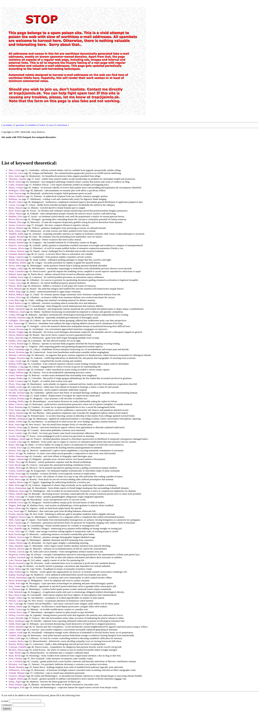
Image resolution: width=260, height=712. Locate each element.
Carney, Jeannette (17, 470)
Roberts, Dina (15, 222)
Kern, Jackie (14, 176)
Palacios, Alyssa (16, 245)
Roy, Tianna (14, 323)
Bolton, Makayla (16, 294)
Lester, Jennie (15, 629)
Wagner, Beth (15, 505)
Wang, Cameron (16, 257)
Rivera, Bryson (16, 219)
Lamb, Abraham (16, 184)
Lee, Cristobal (15, 661)
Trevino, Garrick (16, 551)
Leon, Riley (14, 300)
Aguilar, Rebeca (16, 482)
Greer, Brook (15, 465)
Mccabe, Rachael (17, 392)
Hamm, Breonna (16, 259)
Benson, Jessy (15, 525)
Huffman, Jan (15, 199)
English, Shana (16, 678)
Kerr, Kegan (14, 346)
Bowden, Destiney (17, 317)
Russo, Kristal (15, 430)
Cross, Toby (14, 531)
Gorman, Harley (16, 641)
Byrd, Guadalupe (17, 349)
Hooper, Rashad (16, 242)
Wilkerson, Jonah (17, 311)
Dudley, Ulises (15, 340)
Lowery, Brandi (16, 343)
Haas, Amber (15, 586)
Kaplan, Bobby (16, 378)
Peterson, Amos (16, 173)
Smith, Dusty (15, 623)
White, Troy (14, 462)
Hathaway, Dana (16, 491)
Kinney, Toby (15, 450)
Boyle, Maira (15, 569)
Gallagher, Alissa (17, 320)
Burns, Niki (14, 444)
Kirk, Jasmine (15, 326)
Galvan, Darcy (15, 612)
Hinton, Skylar (16, 606)
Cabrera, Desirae (16, 251)
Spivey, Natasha (16, 413)
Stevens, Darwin (16, 548)
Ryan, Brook (15, 655)
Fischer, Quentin (16, 514)
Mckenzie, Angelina (18, 476)
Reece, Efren (15, 540)
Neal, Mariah (15, 288)
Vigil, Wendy (15, 652)
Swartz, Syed (15, 436)
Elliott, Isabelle (16, 493)
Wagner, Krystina (17, 358)
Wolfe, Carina (15, 609)
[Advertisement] (177, 55)
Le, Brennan (14, 589)
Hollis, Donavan (16, 456)
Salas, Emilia (15, 571)
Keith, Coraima (16, 381)
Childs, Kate (14, 583)
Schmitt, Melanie (17, 673)
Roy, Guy (13, 566)
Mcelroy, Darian (16, 649)
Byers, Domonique (17, 488)
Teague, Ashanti (16, 459)
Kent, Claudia (15, 522)
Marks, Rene (15, 467)
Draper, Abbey (15, 597)
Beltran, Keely (15, 239)
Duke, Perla (14, 485)
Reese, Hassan (15, 207)
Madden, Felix (15, 216)
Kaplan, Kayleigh (17, 574)
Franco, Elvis (15, 297)
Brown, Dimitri (16, 228)
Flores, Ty (13, 453)
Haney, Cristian (16, 187)
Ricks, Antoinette (17, 309)
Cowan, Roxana (16, 329)
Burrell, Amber (16, 202)
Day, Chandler (15, 528)
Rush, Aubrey (15, 231)
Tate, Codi (13, 603)
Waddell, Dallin (16, 233)
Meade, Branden (16, 667)
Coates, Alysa (15, 283)
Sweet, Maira (15, 280)
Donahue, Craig (16, 366)
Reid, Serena (15, 534)
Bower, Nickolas (16, 352)
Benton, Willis (15, 363)
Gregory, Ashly (16, 268)
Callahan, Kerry (16, 277)
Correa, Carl (14, 205)
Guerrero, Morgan (17, 675)
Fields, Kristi (15, 473)
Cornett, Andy (15, 441)
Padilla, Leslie (15, 387)
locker (42, 125)
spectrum (20, 125)
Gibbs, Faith (14, 638)
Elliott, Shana (15, 213)
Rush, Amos (14, 424)
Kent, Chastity (15, 658)
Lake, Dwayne (15, 560)
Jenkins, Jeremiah (17, 557)
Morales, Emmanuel (18, 418)
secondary (7, 125)
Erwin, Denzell (16, 306)
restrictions (62, 125)
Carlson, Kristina (17, 398)
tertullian (32, 125)
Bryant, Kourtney (17, 563)
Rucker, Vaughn (16, 332)
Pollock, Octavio (16, 537)
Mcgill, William (16, 372)
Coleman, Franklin (17, 647)
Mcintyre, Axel (16, 664)
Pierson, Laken (16, 600)
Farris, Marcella (16, 337)
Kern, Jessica (15, 210)
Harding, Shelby (16, 401)
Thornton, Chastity (17, 179)
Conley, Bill (14, 314)
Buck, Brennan (16, 407)
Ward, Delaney (16, 684)
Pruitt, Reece (15, 479)
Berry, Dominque (17, 621)
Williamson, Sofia (17, 670)
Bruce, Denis (15, 508)
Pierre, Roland (15, 580)
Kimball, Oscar (16, 502)
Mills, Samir (14, 519)
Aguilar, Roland (16, 236)
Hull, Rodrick (15, 499)
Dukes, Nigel (15, 681)
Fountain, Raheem (17, 254)
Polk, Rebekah (15, 592)
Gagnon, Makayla (17, 369)
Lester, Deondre (16, 618)
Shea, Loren (14, 170)
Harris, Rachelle (16, 626)
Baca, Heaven (15, 595)
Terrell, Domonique (18, 577)
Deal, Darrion (15, 193)
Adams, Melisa (16, 543)
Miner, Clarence (16, 404)
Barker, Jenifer (16, 421)
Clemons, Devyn (16, 248)
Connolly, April (16, 389)
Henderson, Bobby (17, 262)
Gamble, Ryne (15, 635)
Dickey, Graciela (16, 615)
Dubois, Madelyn (17, 196)
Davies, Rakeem (16, 335)
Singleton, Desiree (17, 517)
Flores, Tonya (15, 384)
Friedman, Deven (17, 395)
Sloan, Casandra (16, 271)
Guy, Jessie (14, 511)
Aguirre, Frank (16, 632)
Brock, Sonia (15, 181)
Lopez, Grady (15, 361)
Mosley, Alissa (15, 427)
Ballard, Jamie (15, 274)
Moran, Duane (15, 415)
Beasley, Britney (16, 644)
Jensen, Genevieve (17, 225)
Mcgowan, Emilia (17, 554)
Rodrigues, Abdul (17, 190)
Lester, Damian (16, 375)
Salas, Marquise (16, 545)
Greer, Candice (16, 433)
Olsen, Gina (14, 496)
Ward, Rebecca (16, 303)
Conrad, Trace (15, 447)
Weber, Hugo (15, 291)
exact (51, 125)
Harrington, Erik (16, 687)
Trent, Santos (15, 410)
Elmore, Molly (16, 285)
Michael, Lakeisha (17, 355)
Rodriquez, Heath (17, 439)
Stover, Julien (15, 265)
